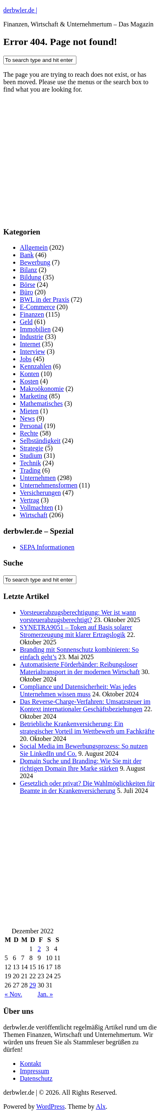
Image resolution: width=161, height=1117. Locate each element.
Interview (32, 351)
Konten (29, 373)
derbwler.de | (20, 10)
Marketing (33, 396)
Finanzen (32, 314)
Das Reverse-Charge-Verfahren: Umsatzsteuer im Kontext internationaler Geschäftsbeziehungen (85, 705)
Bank (27, 254)
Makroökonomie (42, 388)
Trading (30, 470)
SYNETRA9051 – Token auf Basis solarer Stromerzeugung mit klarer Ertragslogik (76, 631)
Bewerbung (35, 262)
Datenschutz (36, 1078)
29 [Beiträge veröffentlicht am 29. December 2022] (32, 985)
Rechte (29, 433)
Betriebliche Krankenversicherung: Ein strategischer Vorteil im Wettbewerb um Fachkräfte (87, 727)
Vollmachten (36, 507)
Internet (30, 344)
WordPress (50, 1106)
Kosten (29, 381)
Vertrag (29, 500)
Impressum (34, 1070)
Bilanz (28, 269)
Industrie (31, 336)
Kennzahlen (35, 366)
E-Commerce (37, 306)
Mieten (29, 410)
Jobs (25, 358)
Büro (26, 292)
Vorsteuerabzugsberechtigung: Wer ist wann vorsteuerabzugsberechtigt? (78, 616)
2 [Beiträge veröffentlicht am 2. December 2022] (39, 948)
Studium (31, 455)
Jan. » (45, 994)
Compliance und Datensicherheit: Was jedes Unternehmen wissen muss (78, 690)
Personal (31, 425)
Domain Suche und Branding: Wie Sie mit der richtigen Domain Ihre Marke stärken (81, 764)
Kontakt (30, 1063)
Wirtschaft (33, 514)
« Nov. (13, 994)
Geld (26, 321)
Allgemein (34, 247)
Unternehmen (38, 477)
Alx (101, 1106)
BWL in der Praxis (44, 299)
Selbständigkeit (40, 440)
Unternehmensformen (49, 485)
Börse (27, 284)
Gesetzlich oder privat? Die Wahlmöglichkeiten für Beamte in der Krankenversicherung (87, 787)
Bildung (30, 277)
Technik (30, 462)
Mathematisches (41, 403)
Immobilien (35, 329)
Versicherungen (40, 492)
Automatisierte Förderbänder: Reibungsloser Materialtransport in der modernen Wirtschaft (80, 668)
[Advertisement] (65, 166)
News (27, 418)
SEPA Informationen (47, 547)
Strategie (31, 448)
